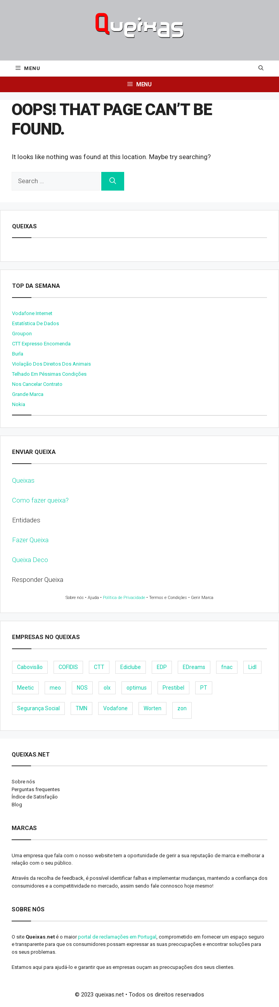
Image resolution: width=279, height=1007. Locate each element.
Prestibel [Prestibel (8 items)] (173, 688)
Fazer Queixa (30, 540)
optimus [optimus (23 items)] (137, 688)
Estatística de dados (35, 323)
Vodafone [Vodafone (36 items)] (115, 708)
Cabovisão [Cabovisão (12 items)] (30, 667)
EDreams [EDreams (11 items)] (194, 667)
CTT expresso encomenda (41, 344)
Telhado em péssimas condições (49, 374)
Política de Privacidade (124, 597)
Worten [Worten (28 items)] (152, 708)
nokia (18, 404)
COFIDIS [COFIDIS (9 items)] (68, 667)
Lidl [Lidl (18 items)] (252, 667)
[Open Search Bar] (260, 68)
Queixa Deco (30, 560)
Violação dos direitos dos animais (51, 364)
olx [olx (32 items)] (107, 688)
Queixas (23, 480)
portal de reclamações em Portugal (117, 937)
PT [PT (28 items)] (203, 688)
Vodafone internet (32, 313)
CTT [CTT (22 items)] (99, 667)
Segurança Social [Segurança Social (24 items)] (38, 708)
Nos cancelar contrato (37, 384)
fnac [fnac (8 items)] (226, 667)
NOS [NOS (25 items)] (82, 688)
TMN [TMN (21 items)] (81, 708)
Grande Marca (27, 394)
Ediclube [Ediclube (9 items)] (130, 667)
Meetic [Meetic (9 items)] (25, 688)
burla (17, 354)
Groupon (22, 333)
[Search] (112, 181)
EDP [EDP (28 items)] (162, 667)
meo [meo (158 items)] (55, 688)
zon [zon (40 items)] (182, 708)
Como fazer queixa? (40, 500)
